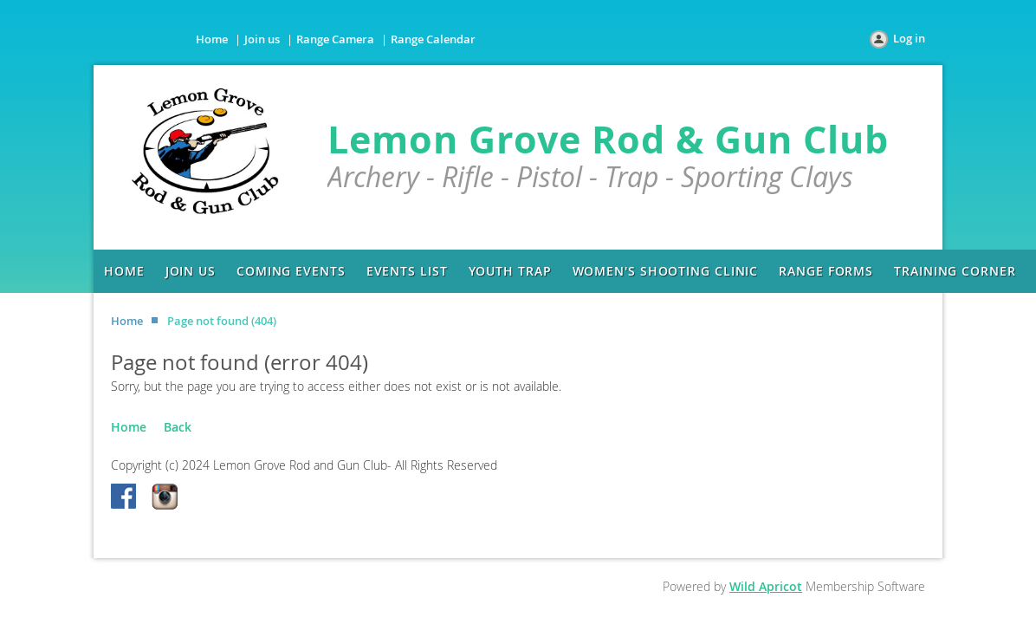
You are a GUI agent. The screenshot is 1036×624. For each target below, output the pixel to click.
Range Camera (335, 39)
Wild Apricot (765, 586)
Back (177, 427)
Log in (909, 38)
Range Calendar (433, 39)
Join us (262, 39)
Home (212, 39)
